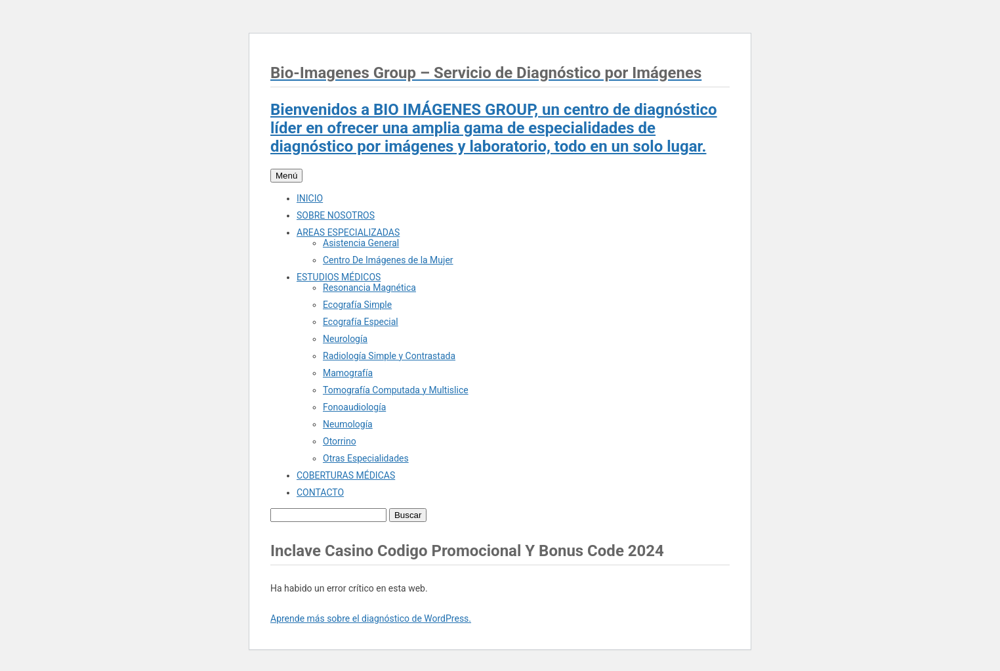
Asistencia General (361, 243)
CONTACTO (320, 492)
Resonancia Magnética (369, 287)
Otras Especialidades (366, 458)
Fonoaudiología (354, 407)
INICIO (310, 198)
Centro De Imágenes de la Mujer (388, 260)
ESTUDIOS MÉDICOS (339, 277)
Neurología (345, 339)
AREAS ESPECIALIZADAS (348, 232)
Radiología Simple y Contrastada (389, 356)
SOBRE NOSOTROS (336, 215)
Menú (286, 176)
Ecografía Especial (360, 321)
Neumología (348, 424)
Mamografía (348, 373)
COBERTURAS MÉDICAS (346, 475)
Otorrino (339, 441)
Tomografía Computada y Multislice (396, 390)
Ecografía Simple (357, 304)
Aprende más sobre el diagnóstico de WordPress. (370, 618)
